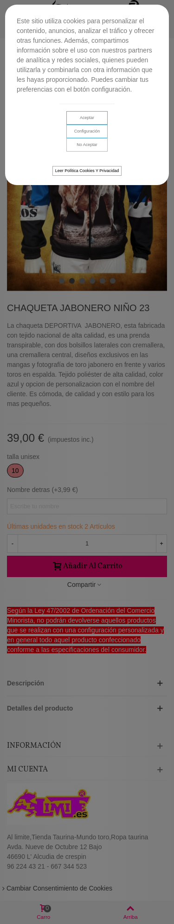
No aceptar (87, 144)
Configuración (87, 131)
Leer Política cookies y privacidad (87, 170)
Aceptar (87, 117)
